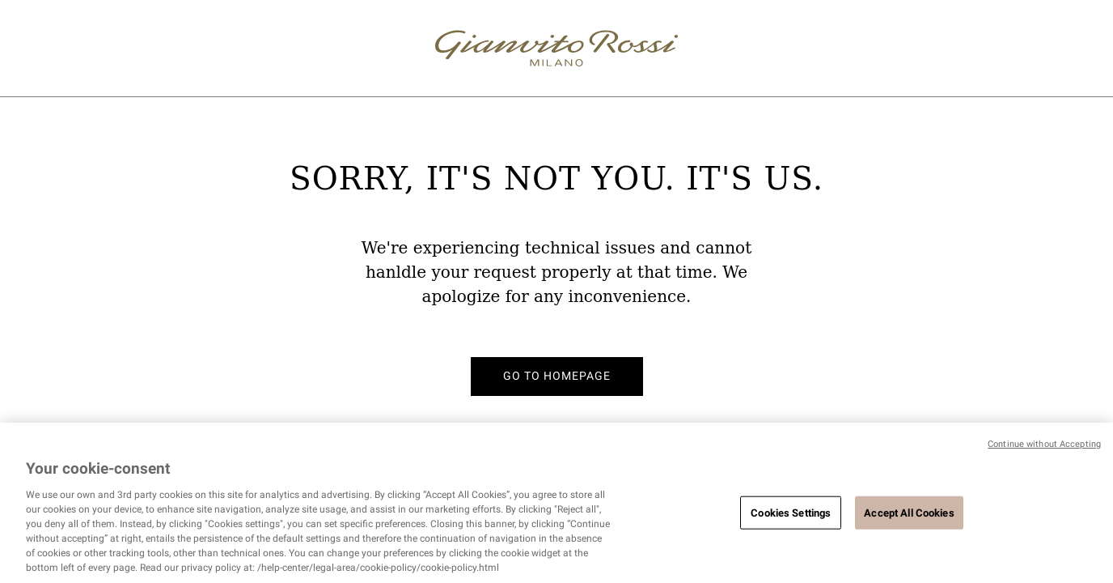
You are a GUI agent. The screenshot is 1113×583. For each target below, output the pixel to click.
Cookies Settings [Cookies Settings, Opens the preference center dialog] (791, 512)
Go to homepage (557, 375)
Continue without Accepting (1044, 444)
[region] (556, 503)
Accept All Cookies (909, 512)
